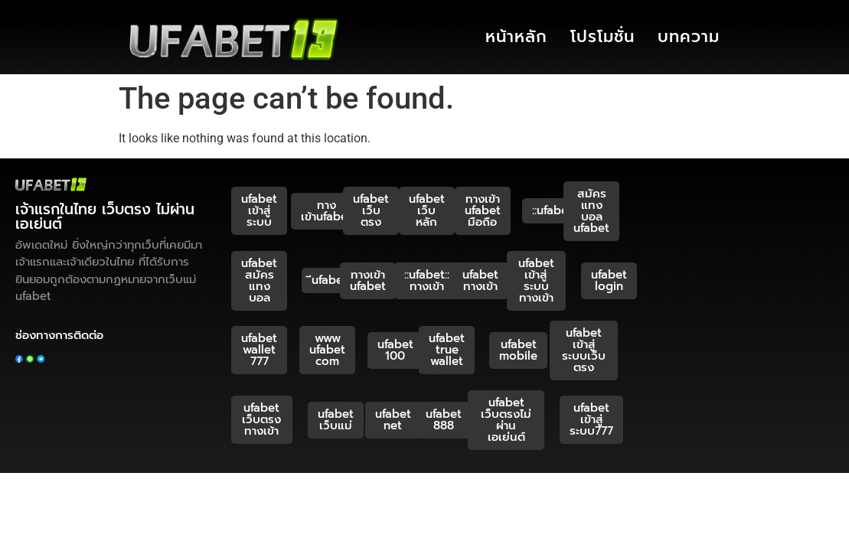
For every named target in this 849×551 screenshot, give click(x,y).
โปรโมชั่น (602, 36)
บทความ (689, 36)
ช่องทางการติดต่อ (59, 335)
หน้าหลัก (516, 36)
